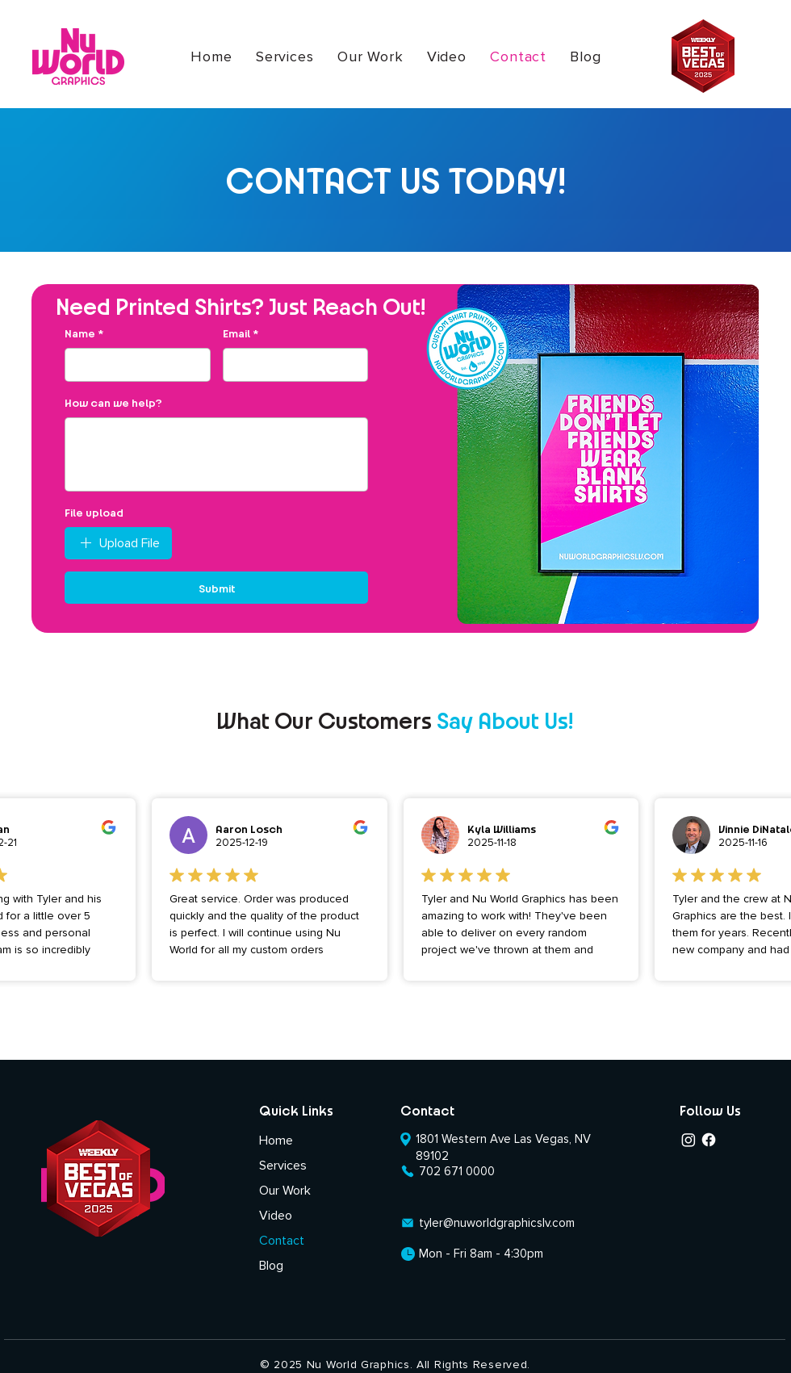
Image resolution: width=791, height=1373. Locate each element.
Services (283, 1165)
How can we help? (113, 402)
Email (240, 332)
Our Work (285, 1191)
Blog (271, 1266)
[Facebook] (709, 1140)
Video (275, 1216)
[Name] (132, 365)
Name (84, 332)
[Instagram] (688, 1140)
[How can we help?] (216, 454)
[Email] (291, 365)
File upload (94, 511)
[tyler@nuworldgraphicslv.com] (490, 1222)
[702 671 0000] (447, 1171)
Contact (281, 1241)
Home (276, 1140)
